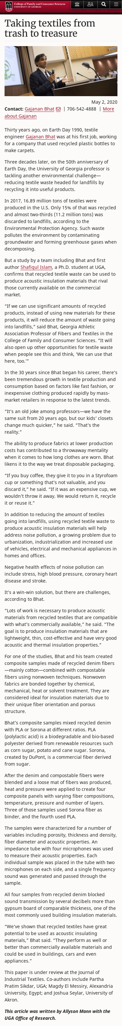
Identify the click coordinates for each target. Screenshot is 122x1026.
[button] (103, 4)
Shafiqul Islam (36, 267)
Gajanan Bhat (39, 109)
